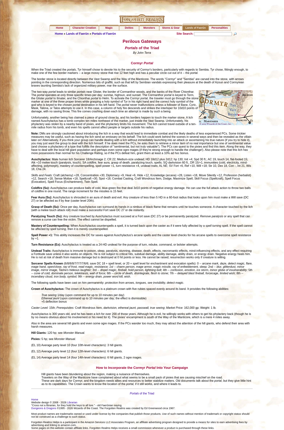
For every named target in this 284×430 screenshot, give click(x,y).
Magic (109, 27)
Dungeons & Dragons (43, 408)
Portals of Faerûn (104, 33)
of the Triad (142, 394)
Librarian (72, 403)
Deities (129, 27)
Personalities (220, 27)
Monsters (149, 27)
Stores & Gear (171, 27)
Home (59, 27)
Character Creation (84, 27)
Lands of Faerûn (195, 27)
